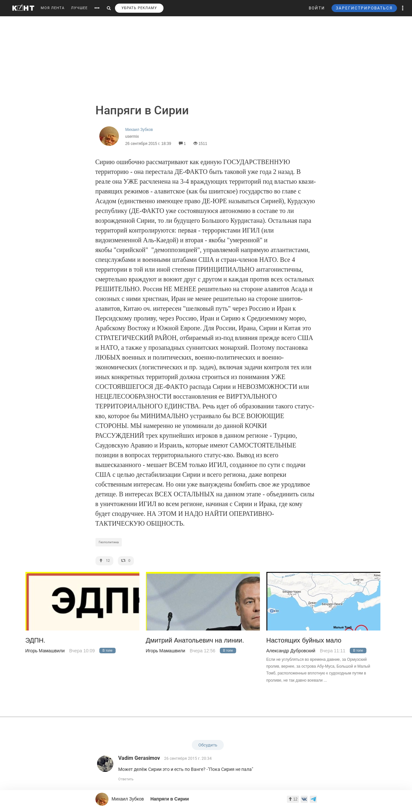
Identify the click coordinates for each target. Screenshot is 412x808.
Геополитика (109, 542)
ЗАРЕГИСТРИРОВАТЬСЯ (364, 8)
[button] (403, 8)
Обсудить (207, 745)
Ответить (126, 779)
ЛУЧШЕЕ (79, 8)
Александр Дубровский (291, 650)
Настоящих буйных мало (304, 640)
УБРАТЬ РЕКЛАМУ (139, 8)
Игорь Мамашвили (45, 650)
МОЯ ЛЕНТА (52, 8)
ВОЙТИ (317, 8)
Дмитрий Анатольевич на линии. (195, 640)
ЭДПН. (35, 640)
